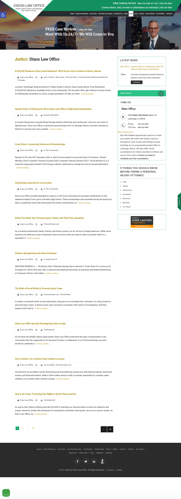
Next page (110, 450)
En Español (160, 14)
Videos (141, 14)
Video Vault (128, 97)
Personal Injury (74, 82)
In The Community (52, 160)
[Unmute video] (139, 423)
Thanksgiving (50, 345)
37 (33, 449)
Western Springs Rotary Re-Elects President (50, 268)
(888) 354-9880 (138, 3)
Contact (169, 14)
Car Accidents (50, 381)
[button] (3, 15)
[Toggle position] (168, 423)
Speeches (127, 210)
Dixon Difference (82, 14)
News (126, 14)
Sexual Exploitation (53, 125)
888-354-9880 (144, 134)
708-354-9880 (144, 131)
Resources (127, 206)
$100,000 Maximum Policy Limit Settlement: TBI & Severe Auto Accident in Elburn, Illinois (141, 69)
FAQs (125, 189)
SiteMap (120, 492)
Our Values (127, 214)
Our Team (93, 14)
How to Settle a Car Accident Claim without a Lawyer (57, 374)
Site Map (126, 474)
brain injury (62, 82)
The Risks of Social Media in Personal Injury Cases (55, 303)
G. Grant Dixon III (52, 275)
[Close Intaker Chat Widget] (173, 423)
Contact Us (178, 202)
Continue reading (89, 99)
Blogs (133, 470)
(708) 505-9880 (164, 7)
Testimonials (128, 197)
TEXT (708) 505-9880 (161, 3)
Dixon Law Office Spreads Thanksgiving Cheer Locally (58, 338)
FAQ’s (136, 14)
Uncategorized (51, 421)
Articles (126, 193)
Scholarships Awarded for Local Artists (46, 192)
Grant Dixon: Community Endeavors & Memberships (57, 153)
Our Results (118, 14)
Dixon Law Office (27, 82)
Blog (131, 14)
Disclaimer (109, 492)
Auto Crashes (50, 82)
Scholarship (150, 14)
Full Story (126, 86)
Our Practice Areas (105, 14)
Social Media (67, 310)
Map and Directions (126, 139)
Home (72, 14)
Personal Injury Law (53, 239)
